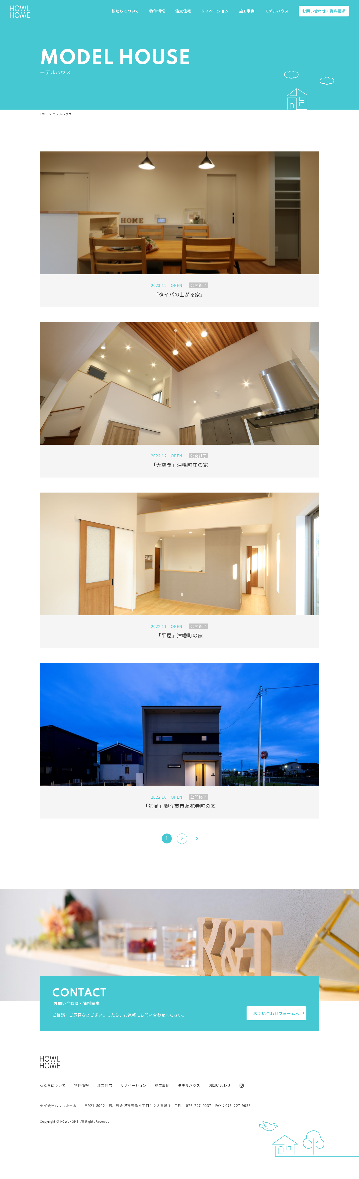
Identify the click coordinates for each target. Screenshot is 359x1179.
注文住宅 (183, 10)
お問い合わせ (324, 10)
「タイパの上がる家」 (179, 294)
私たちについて (125, 10)
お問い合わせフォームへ (276, 1013)
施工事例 (247, 10)
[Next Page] (195, 838)
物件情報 (157, 10)
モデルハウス (277, 10)
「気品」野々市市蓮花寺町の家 (179, 805)
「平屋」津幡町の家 (179, 635)
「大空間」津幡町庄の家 (179, 464)
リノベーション (215, 10)
